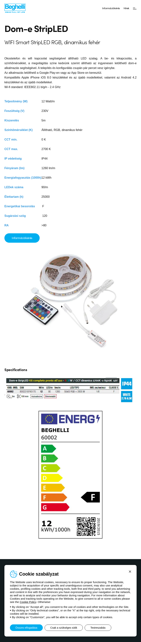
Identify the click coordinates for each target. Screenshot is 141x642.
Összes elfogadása (26, 627)
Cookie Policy (28, 601)
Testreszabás (97, 627)
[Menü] (135, 8)
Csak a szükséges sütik (63, 627)
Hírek (126, 8)
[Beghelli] (15, 8)
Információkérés (111, 8)
